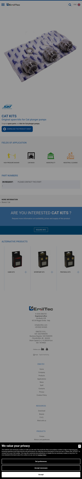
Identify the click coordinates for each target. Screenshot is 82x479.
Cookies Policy (42, 455)
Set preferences (41, 461)
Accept (41, 474)
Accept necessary (41, 468)
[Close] (79, 446)
